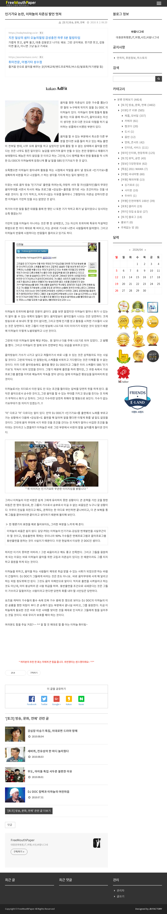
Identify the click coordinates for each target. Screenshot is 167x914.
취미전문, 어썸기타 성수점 (25, 62)
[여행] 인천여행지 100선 (137, 201)
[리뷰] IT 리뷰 (132, 110)
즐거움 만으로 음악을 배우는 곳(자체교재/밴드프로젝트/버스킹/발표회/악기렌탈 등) (56, 66)
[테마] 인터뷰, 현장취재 (137, 153)
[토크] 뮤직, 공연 (133, 158)
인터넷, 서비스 (136, 147)
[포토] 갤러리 (131, 206)
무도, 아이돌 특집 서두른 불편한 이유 (50, 771)
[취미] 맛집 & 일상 (134, 211)
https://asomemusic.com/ (23, 57)
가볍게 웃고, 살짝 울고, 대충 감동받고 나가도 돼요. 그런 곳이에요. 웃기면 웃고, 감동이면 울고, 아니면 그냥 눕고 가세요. (56, 44)
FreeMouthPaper (22, 840)
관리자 (120, 890)
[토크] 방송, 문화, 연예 (73, 22)
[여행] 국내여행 (132, 174)
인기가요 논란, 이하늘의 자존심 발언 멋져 (33, 14)
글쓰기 (120, 896)
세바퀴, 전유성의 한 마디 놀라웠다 (48, 751)
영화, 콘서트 (134, 142)
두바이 (130, 195)
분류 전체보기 (129, 99)
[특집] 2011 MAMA (134, 169)
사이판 (131, 190)
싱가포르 (131, 185)
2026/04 (138, 249)
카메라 (131, 121)
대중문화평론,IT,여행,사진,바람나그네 (29, 845)
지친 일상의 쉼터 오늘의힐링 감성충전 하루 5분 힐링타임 (44, 38)
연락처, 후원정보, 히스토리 (132, 58)
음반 (130, 137)
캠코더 (131, 126)
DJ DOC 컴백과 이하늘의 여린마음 (48, 792)
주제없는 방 (129, 227)
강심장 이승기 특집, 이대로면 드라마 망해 (52, 731)
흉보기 (126, 222)
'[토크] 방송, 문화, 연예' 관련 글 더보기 (29, 810)
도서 (129, 131)
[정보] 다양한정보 (133, 163)
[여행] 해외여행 (132, 179)
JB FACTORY (155, 909)
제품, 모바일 (135, 115)
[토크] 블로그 (131, 217)
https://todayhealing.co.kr (23, 33)
